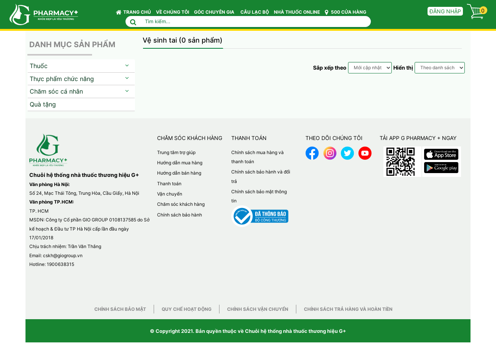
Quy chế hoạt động (186, 309)
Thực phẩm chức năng (62, 79)
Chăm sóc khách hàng (181, 204)
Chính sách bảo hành (179, 215)
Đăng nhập (445, 11)
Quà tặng (43, 104)
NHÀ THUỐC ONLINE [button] (297, 12)
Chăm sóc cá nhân (56, 91)
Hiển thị (403, 67)
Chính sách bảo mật (120, 309)
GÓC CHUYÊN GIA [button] (215, 14)
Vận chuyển (169, 194)
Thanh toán (169, 183)
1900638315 (60, 264)
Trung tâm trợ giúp (176, 152)
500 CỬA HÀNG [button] (345, 12)
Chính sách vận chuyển (257, 309)
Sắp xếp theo (330, 67)
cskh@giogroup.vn (63, 255)
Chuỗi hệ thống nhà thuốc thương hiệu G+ (295, 331)
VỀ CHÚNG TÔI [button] (172, 12)
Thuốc (39, 66)
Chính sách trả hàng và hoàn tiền (348, 309)
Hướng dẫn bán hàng (179, 173)
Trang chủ (133, 12)
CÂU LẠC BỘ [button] (254, 12)
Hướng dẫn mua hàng (179, 162)
